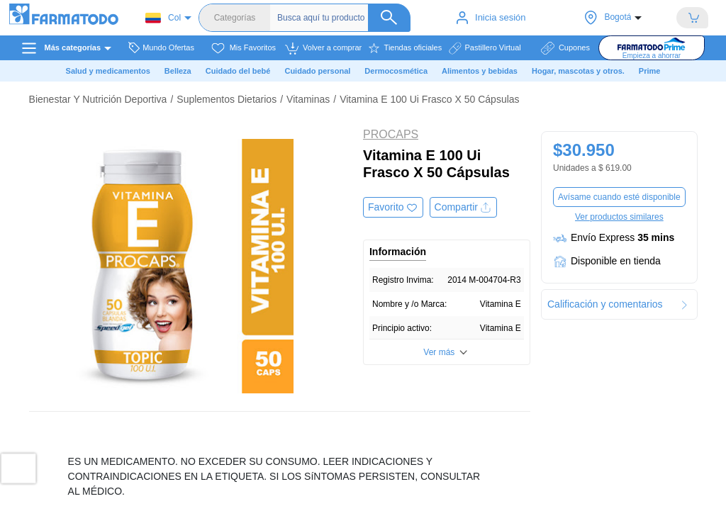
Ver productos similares (619, 217)
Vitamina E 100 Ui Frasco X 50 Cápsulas (429, 99)
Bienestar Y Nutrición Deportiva (98, 99)
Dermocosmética (396, 71)
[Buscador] (344, 17)
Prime (650, 71)
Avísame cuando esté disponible (619, 197)
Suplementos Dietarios (227, 99)
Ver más (438, 352)
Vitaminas (308, 99)
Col (163, 18)
